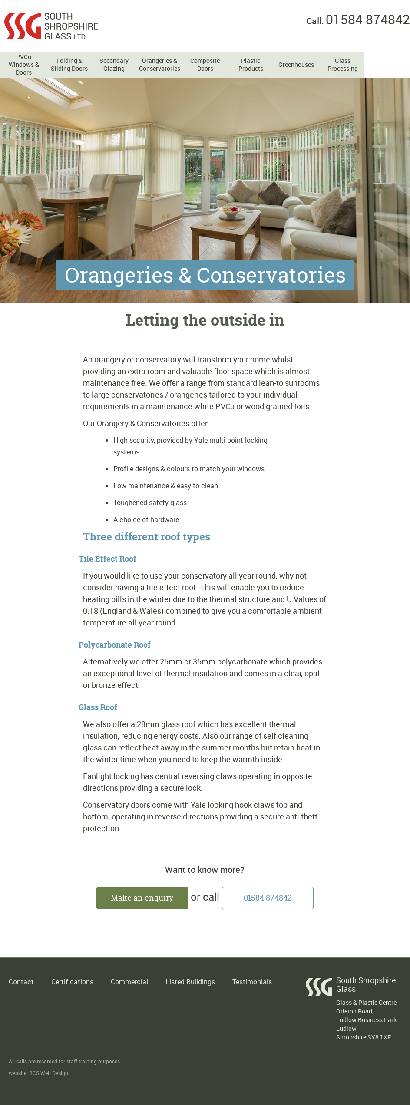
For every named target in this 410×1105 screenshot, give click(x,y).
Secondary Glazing (114, 64)
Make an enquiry (142, 897)
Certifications (72, 982)
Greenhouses (296, 65)
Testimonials (252, 982)
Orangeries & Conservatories (159, 64)
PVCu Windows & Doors (24, 64)
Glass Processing (342, 64)
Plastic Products (250, 64)
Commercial (129, 982)
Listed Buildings (190, 982)
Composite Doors (205, 64)
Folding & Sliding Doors (69, 64)
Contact (21, 982)
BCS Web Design (48, 1072)
